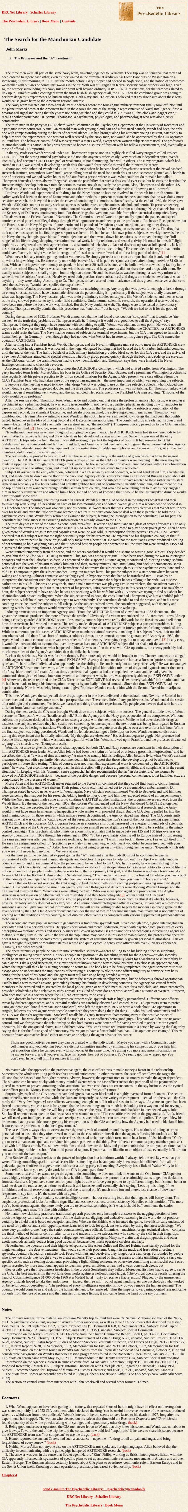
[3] (164, 640)
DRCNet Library (15, 12)
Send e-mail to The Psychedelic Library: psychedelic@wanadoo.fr (94, 1489)
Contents (69, 21)
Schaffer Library (43, 12)
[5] (122, 895)
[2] (32, 428)
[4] (4, 680)
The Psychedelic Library (20, 21)
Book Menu (51, 21)
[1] (162, 253)
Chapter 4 (9, 1475)
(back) (132, 1422)
